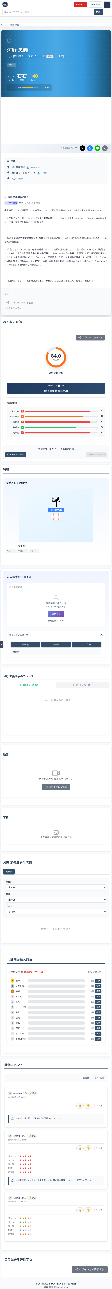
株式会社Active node (58, 1287)
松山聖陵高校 (18, 167)
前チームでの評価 (16, 454)
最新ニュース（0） (29, 685)
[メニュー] (107, 5)
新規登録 (95, 4)
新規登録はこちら (56, 621)
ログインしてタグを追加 (19, 302)
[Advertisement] (56, 120)
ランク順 (86, 644)
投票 (98, 981)
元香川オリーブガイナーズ (27, 56)
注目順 (56, 644)
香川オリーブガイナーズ (23, 173)
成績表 (9, 871)
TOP (4, 25)
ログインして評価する (90, 337)
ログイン (80, 4)
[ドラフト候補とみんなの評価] (5, 4)
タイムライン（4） (82, 685)
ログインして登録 (56, 787)
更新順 (25, 644)
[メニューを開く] (1, 644)
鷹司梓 (16, 652)
